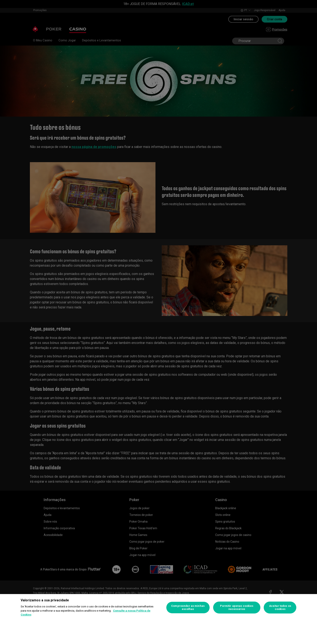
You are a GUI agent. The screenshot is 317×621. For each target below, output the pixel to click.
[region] (158, 607)
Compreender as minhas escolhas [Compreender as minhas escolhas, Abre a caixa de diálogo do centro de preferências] (188, 607)
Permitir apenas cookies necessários (236, 607)
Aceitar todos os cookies (280, 607)
